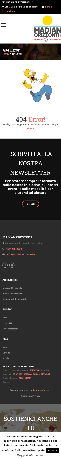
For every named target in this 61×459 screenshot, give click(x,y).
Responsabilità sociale (14, 299)
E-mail (48, 6)
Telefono (10, 11)
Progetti (7, 323)
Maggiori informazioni (30, 455)
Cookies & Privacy (30, 395)
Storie (5, 358)
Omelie (6, 352)
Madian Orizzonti (12, 287)
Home (30, 128)
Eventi (5, 317)
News (5, 347)
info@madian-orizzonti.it (20, 254)
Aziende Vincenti (42, 390)
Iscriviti (31, 203)
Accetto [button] (52, 450)
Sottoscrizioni (10, 328)
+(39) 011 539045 (14, 248)
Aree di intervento (12, 293)
